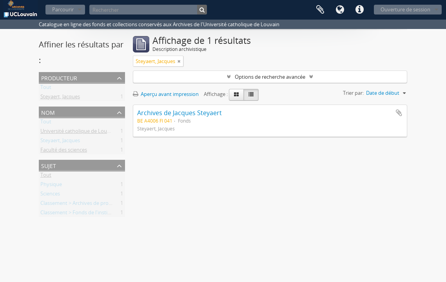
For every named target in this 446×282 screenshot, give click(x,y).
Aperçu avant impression (166, 94)
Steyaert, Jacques (60, 97)
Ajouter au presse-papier (399, 113)
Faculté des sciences (63, 151)
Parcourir (63, 9)
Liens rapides (359, 10)
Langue (340, 10)
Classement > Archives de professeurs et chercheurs (100, 204)
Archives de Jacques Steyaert (179, 112)
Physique (51, 185)
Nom (48, 112)
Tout (45, 88)
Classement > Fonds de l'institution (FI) (85, 213)
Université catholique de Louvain (78, 132)
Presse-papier (320, 10)
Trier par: (353, 92)
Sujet (48, 165)
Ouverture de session (405, 9)
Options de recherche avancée (270, 76)
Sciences (50, 195)
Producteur (59, 77)
